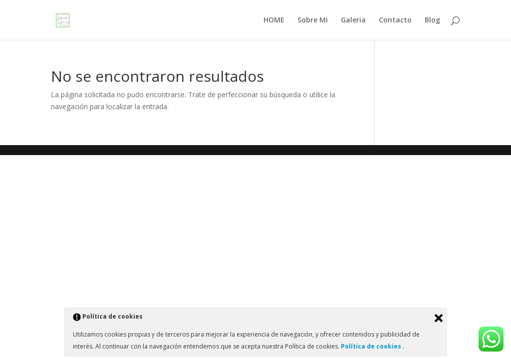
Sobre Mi (312, 20)
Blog (432, 20)
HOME (273, 20)
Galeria (353, 20)
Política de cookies (372, 346)
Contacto (395, 20)
